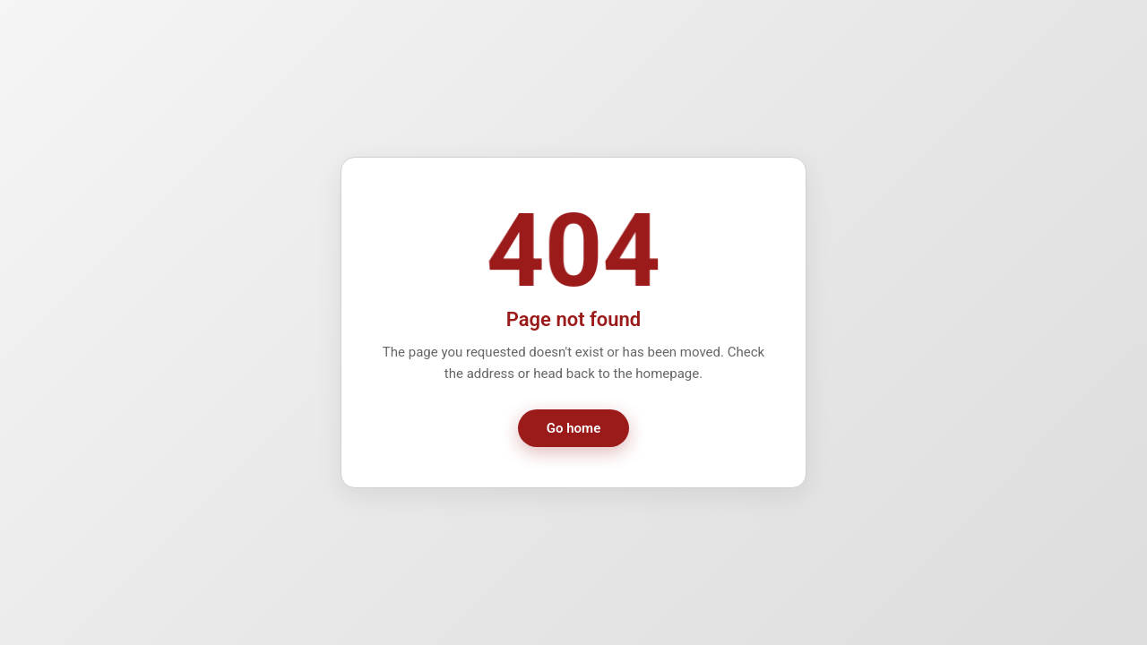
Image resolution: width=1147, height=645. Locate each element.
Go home (573, 428)
